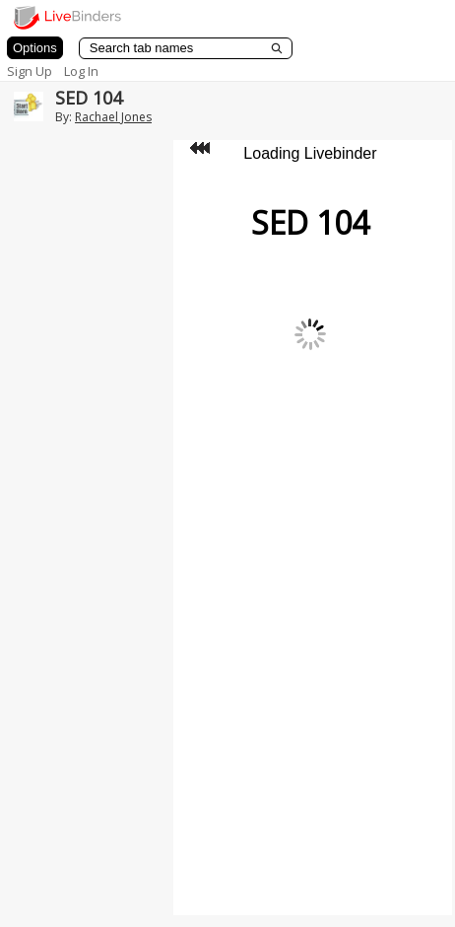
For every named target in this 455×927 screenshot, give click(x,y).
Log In (81, 71)
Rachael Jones (113, 116)
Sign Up (29, 71)
